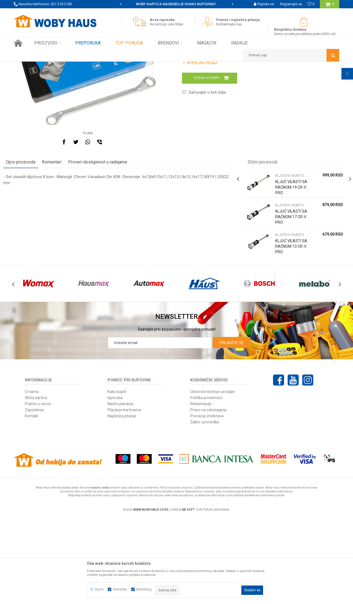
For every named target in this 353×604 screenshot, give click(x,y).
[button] (291, 55)
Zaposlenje (34, 495)
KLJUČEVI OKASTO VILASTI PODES (112, 66)
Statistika (120, 589)
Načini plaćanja (120, 489)
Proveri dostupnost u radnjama (108, 235)
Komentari (62, 235)
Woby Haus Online (28, 66)
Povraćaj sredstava (207, 501)
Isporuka (115, 483)
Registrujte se (291, 4)
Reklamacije (201, 489)
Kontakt (31, 501)
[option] (176, 4)
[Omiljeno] (310, 4)
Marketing (143, 589)
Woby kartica (36, 483)
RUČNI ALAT (73, 66)
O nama (32, 477)
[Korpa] (329, 6)
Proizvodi (53, 66)
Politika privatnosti (206, 483)
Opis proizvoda (31, 235)
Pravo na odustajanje (208, 495)
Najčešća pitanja (122, 501)
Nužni (99, 589)
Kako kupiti (117, 477)
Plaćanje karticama (124, 495)
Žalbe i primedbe (204, 507)
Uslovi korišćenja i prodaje (212, 477)
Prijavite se (232, 428)
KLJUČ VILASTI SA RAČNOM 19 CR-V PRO (282, 263)
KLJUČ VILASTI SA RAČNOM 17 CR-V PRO (282, 293)
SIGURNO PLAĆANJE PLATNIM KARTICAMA (176, 4)
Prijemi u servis (38, 489)
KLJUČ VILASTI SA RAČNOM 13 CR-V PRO (282, 322)
